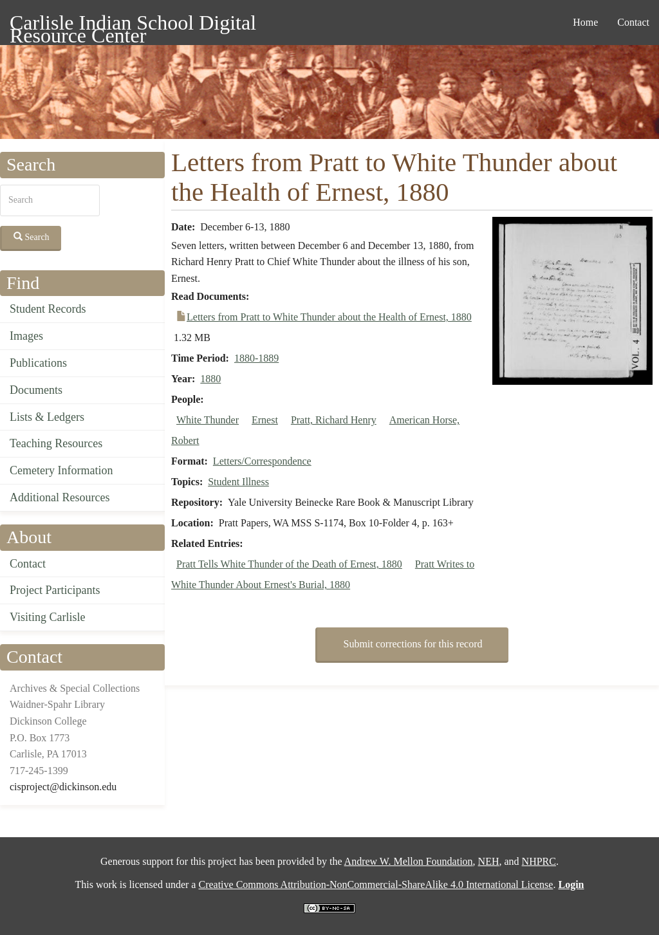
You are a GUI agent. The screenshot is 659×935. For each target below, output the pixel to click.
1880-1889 (256, 358)
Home (585, 22)
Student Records (48, 308)
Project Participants (55, 590)
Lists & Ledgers (47, 417)
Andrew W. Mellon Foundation (408, 861)
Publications (38, 362)
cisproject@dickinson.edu (63, 786)
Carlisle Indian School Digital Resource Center (133, 25)
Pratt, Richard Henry (333, 419)
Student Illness (238, 481)
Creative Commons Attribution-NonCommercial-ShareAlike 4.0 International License (375, 884)
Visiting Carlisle (47, 617)
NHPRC (539, 861)
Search (32, 237)
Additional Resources (59, 497)
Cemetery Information (61, 470)
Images (26, 335)
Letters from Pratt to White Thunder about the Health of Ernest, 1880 (329, 316)
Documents (36, 390)
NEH (488, 861)
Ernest (265, 419)
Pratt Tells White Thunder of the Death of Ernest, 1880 (289, 564)
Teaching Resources (56, 443)
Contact (633, 22)
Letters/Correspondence (262, 461)
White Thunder (207, 419)
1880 (210, 378)
